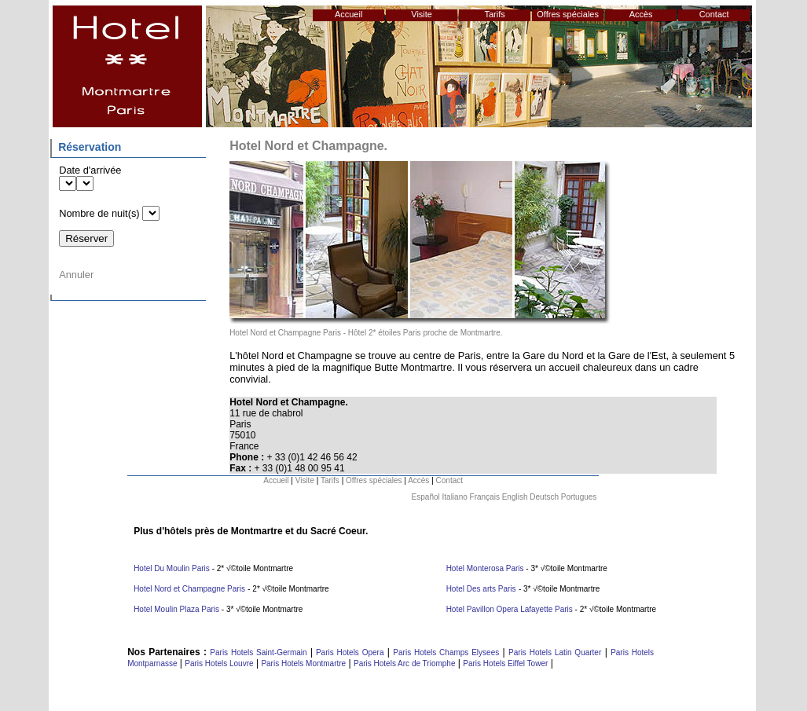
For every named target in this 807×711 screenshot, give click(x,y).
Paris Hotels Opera (348, 652)
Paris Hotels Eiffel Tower (505, 663)
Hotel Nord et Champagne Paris (285, 332)
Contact (714, 14)
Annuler (76, 274)
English (515, 497)
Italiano (455, 497)
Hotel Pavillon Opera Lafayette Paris (509, 609)
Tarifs (495, 14)
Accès (641, 14)
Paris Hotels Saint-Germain (258, 652)
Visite (421, 14)
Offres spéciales (568, 14)
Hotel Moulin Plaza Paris (176, 609)
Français (485, 497)
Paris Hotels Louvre (219, 663)
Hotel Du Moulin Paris (172, 568)
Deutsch (544, 497)
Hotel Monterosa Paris (486, 568)
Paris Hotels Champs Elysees (446, 652)
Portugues (579, 497)
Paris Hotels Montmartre (303, 663)
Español (426, 497)
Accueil (348, 14)
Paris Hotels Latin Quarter (554, 652)
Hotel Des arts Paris (481, 589)
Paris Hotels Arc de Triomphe (405, 663)
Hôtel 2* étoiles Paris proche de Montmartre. (425, 332)
